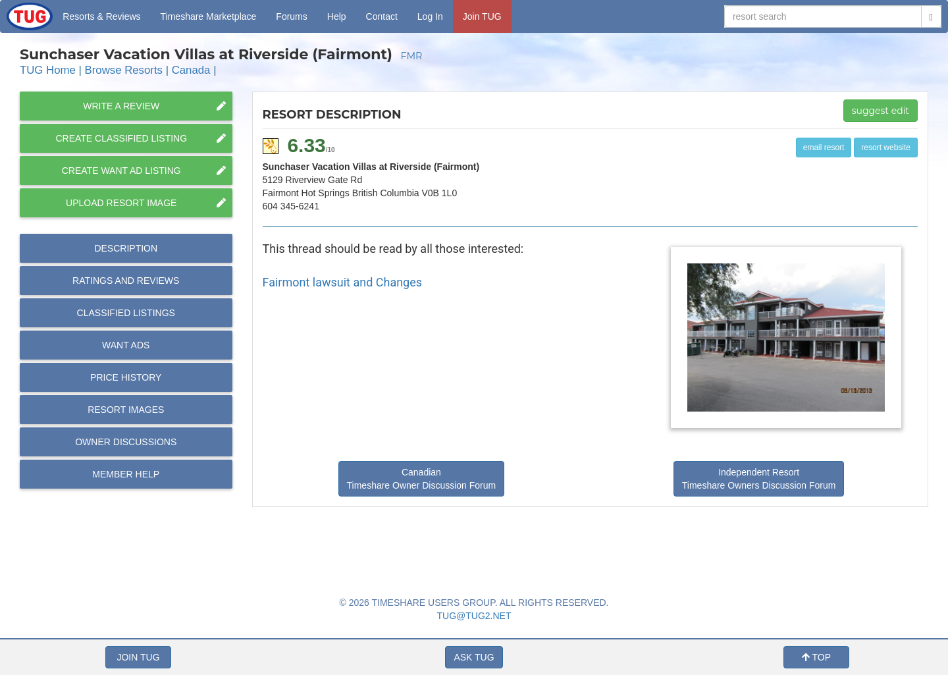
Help (336, 16)
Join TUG (482, 16)
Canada (191, 70)
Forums (291, 16)
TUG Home (48, 70)
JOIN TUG (138, 657)
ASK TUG (474, 657)
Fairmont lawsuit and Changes (343, 282)
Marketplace (209, 16)
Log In (430, 16)
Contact (382, 16)
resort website (885, 147)
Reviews (125, 280)
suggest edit (880, 111)
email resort (824, 147)
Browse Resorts (124, 70)
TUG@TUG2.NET (474, 615)
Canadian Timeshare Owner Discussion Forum (421, 479)
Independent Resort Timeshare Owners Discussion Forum (759, 479)
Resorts (101, 16)
